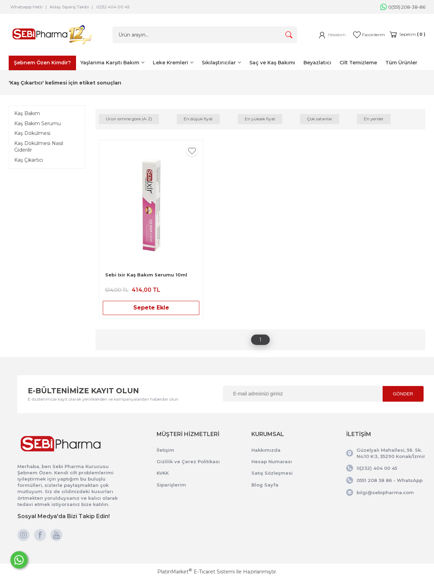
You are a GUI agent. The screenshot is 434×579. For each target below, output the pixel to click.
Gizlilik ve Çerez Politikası (188, 461)
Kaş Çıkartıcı (28, 160)
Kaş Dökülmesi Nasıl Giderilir (38, 146)
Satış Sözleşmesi (272, 473)
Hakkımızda (266, 450)
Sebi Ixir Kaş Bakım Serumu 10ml (146, 275)
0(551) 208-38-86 (402, 7)
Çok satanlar (319, 118)
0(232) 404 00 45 (377, 468)
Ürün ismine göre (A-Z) (129, 118)
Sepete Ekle (151, 307)
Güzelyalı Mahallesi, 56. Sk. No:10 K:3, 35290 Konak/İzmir (391, 453)
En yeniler (374, 118)
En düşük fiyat (198, 118)
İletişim (165, 450)
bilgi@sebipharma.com (385, 492)
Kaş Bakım (27, 113)
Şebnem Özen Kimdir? (42, 62)
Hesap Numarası (271, 461)
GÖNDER (403, 393)
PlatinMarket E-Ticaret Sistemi (196, 572)
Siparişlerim (171, 485)
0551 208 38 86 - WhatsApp (390, 480)
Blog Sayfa (264, 485)
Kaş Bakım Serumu (37, 123)
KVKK (163, 473)
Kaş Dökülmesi (32, 133)
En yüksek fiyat (260, 118)
